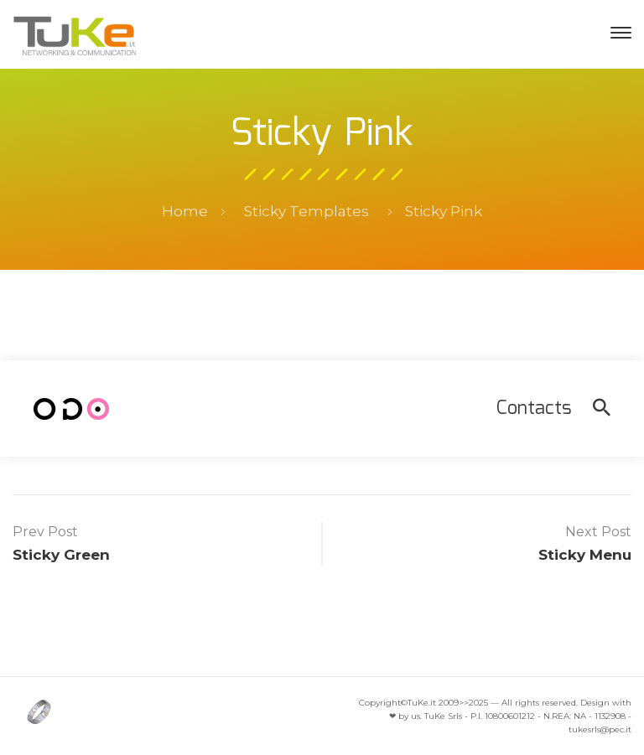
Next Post (598, 532)
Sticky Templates (306, 211)
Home (185, 211)
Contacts (534, 408)
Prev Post (45, 532)
